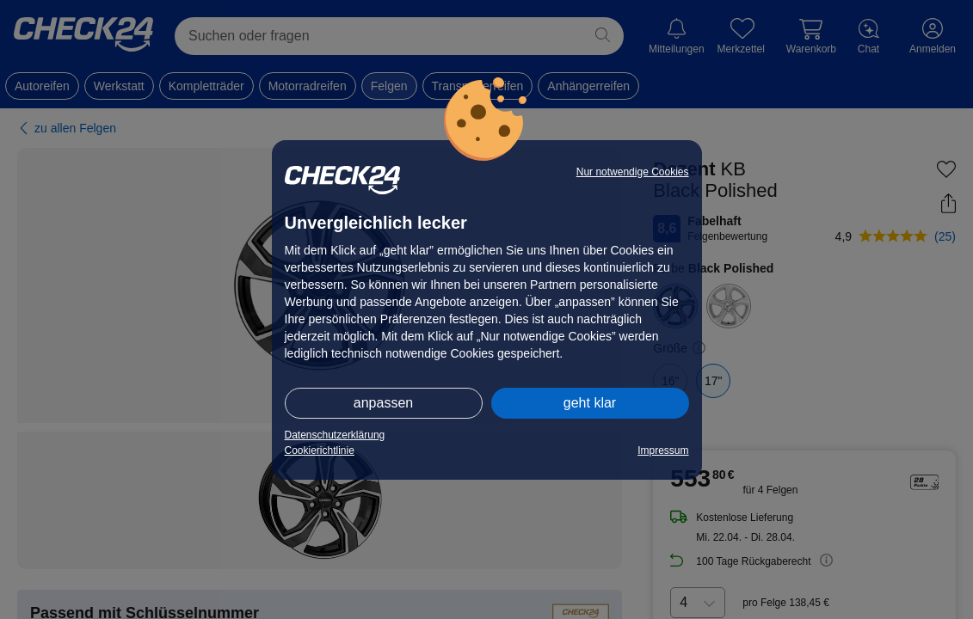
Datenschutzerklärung (335, 435)
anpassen (383, 402)
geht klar (589, 402)
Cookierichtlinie (319, 450)
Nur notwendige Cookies (632, 172)
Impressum (662, 450)
